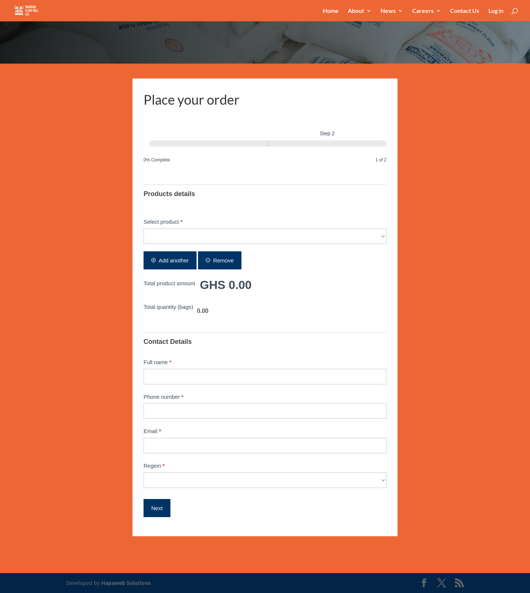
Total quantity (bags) (168, 307)
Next (157, 508)
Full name (158, 362)
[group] (265, 147)
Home (331, 11)
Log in (496, 11)
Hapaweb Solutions (126, 582)
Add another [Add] (170, 260)
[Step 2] (327, 143)
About (356, 11)
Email (152, 431)
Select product (163, 222)
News (388, 11)
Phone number (163, 397)
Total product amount (169, 283)
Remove (220, 260)
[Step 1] (208, 143)
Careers (423, 11)
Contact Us (464, 11)
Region (154, 466)
